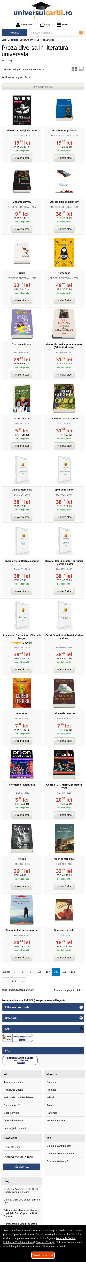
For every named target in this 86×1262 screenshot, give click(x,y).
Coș (44, 24)
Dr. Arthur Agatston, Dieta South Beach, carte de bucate (21, 1190)
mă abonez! (22, 1166)
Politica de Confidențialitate (18, 1097)
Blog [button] (6, 1181)
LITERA (18, 423)
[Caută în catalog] (81, 33)
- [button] (81, 1029)
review (27, 642)
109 (65, 971)
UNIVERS (18, 135)
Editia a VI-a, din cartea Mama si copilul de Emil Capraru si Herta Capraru (21, 1213)
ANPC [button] (9, 1028)
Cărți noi (51, 1082)
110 (73, 971)
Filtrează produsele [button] (17, 1007)
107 (48, 971)
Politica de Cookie (13, 1089)
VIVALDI (61, 423)
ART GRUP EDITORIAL (61, 135)
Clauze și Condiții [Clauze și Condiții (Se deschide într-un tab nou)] (45, 1242)
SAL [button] (7, 1050)
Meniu (62, 25)
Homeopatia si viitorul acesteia (20, 1223)
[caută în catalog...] (53, 33)
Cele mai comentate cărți (60, 1153)
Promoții (51, 1089)
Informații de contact (15, 1128)
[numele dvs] (21, 1147)
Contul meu (24, 25)
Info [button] (5, 1074)
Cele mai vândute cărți (59, 1145)
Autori (50, 1105)
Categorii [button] (11, 1018)
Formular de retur (56, 1120)
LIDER (61, 935)
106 (40, 971)
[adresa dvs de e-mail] (21, 1157)
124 (14, 981)
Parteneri (52, 1112)
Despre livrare (11, 1112)
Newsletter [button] (10, 1137)
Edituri (50, 1097)
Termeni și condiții (13, 1082)
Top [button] (49, 1137)
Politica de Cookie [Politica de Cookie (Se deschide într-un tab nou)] (65, 1238)
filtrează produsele (43, 86)
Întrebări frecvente (13, 1120)
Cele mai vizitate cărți (58, 1161)
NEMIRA (19, 718)
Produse (14, 32)
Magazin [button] (52, 1074)
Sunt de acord (43, 1255)
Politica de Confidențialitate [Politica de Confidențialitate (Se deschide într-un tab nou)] (18, 1242)
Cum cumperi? (12, 1105)
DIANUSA (18, 495)
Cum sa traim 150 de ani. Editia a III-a (22, 1201)
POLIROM (18, 352)
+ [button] (81, 1007)
